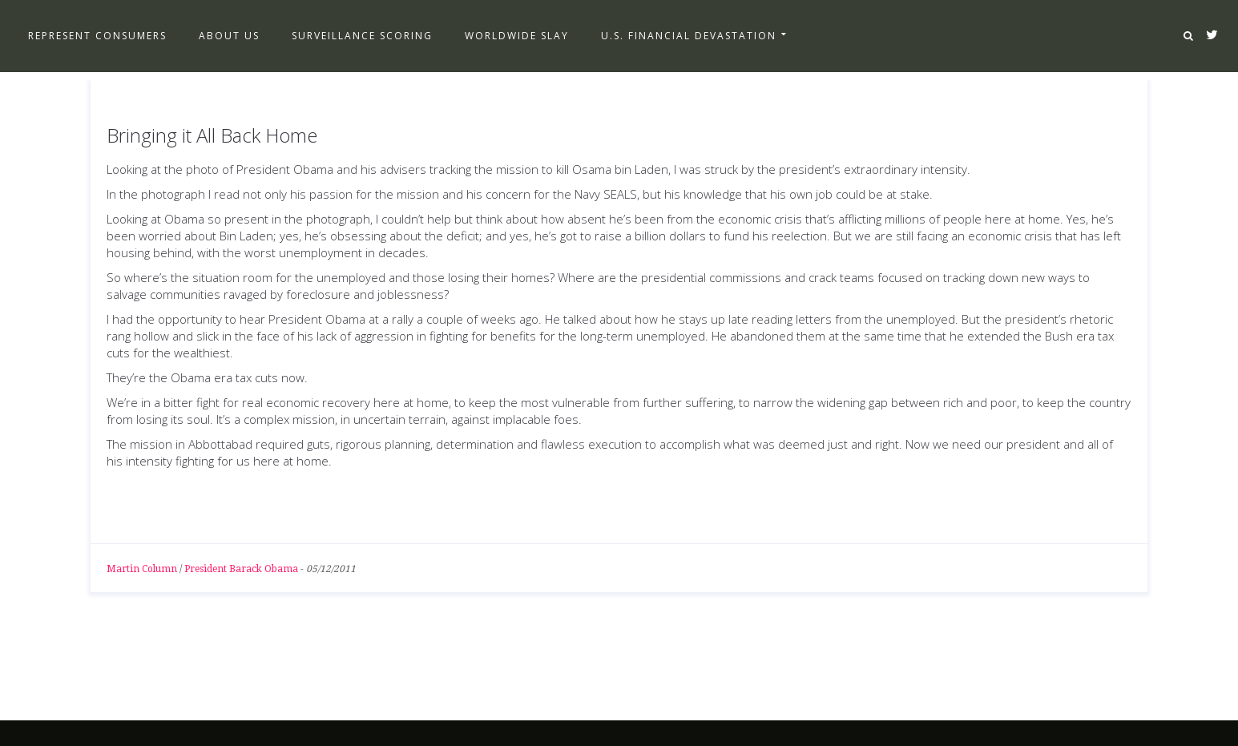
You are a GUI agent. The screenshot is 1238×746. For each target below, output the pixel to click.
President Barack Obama (241, 569)
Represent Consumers (97, 35)
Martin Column (142, 569)
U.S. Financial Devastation (688, 35)
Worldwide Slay (517, 35)
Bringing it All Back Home (212, 135)
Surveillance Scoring (362, 35)
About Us (229, 35)
